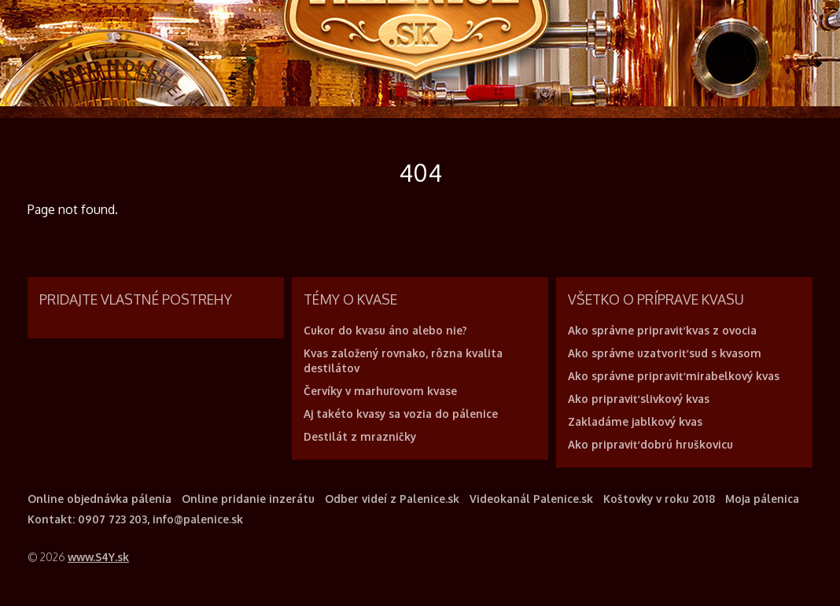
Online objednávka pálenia (99, 498)
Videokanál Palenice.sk (531, 498)
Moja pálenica (762, 498)
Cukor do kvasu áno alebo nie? (385, 330)
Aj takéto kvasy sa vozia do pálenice (401, 413)
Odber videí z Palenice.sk (392, 498)
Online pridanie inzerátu (248, 498)
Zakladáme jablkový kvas (635, 421)
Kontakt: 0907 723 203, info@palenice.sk (135, 519)
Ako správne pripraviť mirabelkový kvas (673, 375)
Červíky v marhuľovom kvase (380, 390)
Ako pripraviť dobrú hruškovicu (650, 444)
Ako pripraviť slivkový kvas (638, 398)
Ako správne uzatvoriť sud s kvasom (664, 353)
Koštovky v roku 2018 (659, 498)
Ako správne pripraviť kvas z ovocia (662, 330)
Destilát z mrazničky (360, 436)
